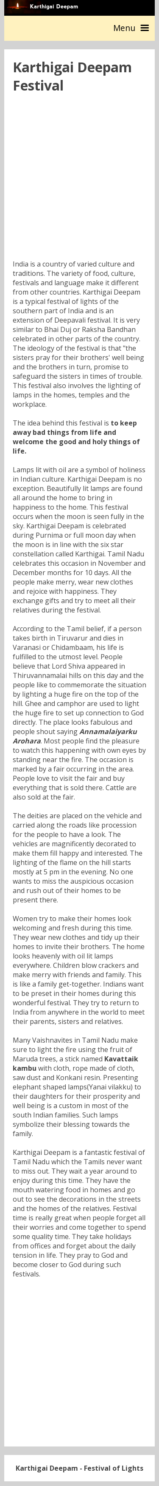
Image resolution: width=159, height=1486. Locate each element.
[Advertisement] (79, 179)
